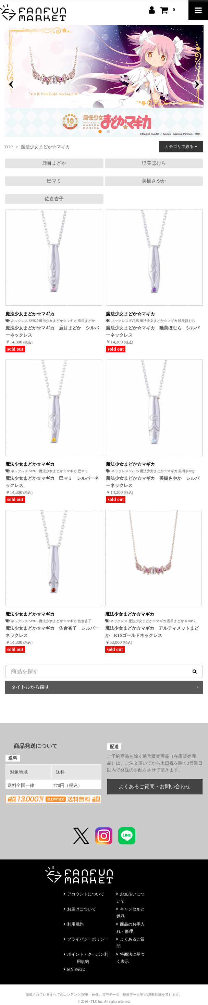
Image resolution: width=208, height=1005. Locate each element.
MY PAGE (74, 969)
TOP (8, 146)
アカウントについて (84, 894)
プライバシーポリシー (86, 939)
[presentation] (11, 84)
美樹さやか (154, 181)
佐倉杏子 (54, 198)
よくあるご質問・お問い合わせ (155, 786)
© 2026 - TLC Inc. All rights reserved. (104, 1001)
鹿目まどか (54, 163)
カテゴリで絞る (181, 146)
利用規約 (74, 924)
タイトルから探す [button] (30, 686)
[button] (100, 131)
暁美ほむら (154, 163)
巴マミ (54, 181)
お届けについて (80, 909)
